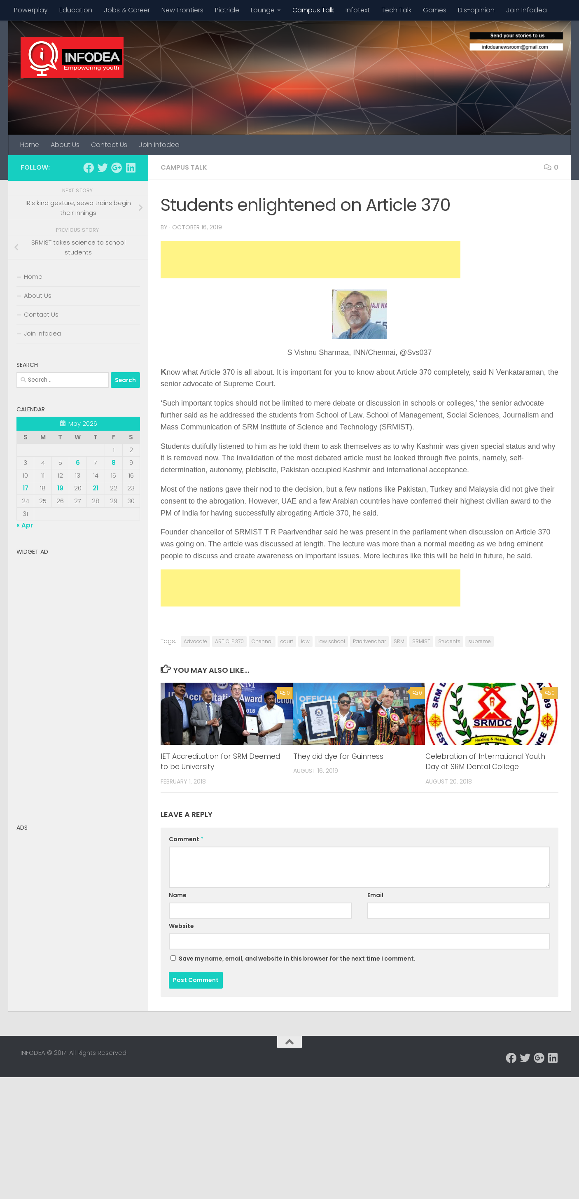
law (305, 641)
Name (178, 895)
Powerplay (31, 10)
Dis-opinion (476, 10)
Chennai (262, 641)
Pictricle (227, 10)
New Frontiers (182, 10)
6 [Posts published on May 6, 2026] (78, 462)
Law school (331, 641)
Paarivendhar (369, 641)
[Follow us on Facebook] (88, 167)
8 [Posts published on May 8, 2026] (114, 462)
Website (181, 926)
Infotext (358, 10)
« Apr (24, 525)
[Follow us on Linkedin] (130, 167)
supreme (479, 641)
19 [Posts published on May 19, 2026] (60, 488)
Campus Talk (313, 10)
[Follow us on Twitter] (102, 167)
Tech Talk (396, 10)
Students (449, 641)
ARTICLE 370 (229, 641)
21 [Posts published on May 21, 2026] (95, 488)
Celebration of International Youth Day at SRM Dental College (485, 761)
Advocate (195, 641)
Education (75, 10)
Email (375, 895)
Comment (186, 839)
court (286, 641)
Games (434, 10)
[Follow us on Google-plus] (116, 167)
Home (29, 144)
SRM (399, 641)
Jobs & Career (127, 10)
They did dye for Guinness (338, 756)
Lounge (263, 10)
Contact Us (109, 144)
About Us (65, 144)
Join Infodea (526, 10)
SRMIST (421, 641)
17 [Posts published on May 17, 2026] (25, 488)
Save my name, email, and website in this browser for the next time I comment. (297, 958)
